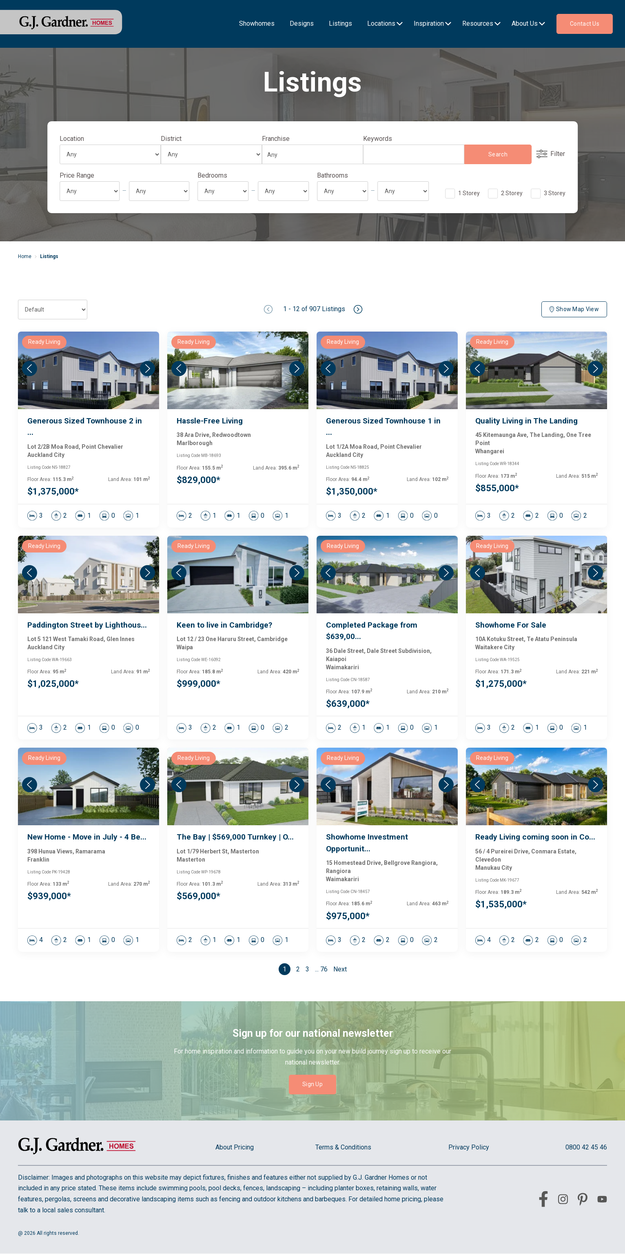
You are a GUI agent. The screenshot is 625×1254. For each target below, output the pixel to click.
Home (24, 256)
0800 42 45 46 (586, 1147)
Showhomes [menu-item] (257, 23)
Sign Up (312, 1084)
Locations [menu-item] (381, 23)
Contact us (584, 23)
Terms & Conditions (343, 1147)
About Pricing (234, 1147)
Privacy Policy (468, 1147)
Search (498, 154)
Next (340, 969)
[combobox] (310, 155)
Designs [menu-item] (302, 23)
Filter (550, 154)
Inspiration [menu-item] (429, 23)
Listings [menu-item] (340, 23)
